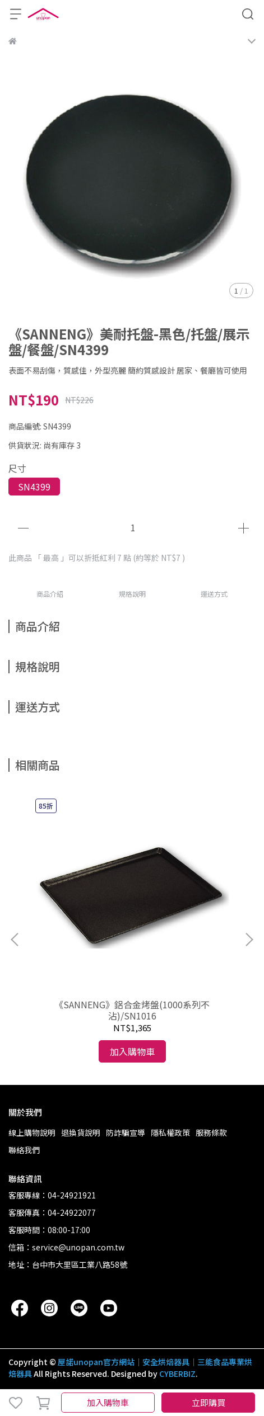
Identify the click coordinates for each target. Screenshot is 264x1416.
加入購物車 (108, 1402)
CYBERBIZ (177, 1373)
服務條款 (211, 1132)
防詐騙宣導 (125, 1132)
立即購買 (208, 1402)
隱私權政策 (170, 1132)
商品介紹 (49, 593)
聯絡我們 (24, 1149)
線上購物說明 (31, 1132)
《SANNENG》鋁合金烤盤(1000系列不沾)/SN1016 (132, 1010)
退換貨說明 (80, 1132)
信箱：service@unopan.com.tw (66, 1247)
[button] (249, 939)
